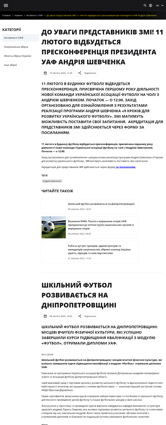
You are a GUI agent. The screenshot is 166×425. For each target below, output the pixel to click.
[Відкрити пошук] (145, 5)
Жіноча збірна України (17, 56)
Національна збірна (16, 46)
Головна (6, 15)
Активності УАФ (34, 15)
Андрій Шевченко (52, 181)
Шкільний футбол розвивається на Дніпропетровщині (78, 294)
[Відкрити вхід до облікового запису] (150, 5)
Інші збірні (10, 65)
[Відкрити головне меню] (6, 5)
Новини (19, 15)
